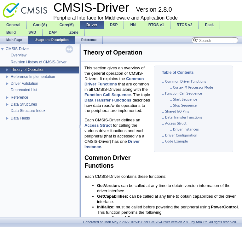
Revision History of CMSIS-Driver (38, 62)
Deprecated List (24, 90)
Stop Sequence (185, 105)
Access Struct (176, 123)
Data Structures (24, 104)
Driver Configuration (181, 135)
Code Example (176, 141)
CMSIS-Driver (17, 49)
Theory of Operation (27, 69)
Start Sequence (185, 99)
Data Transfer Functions (183, 117)
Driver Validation (24, 83)
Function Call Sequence (183, 93)
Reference (19, 97)
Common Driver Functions (185, 81)
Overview (18, 55)
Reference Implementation (33, 76)
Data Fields (20, 118)
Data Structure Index (28, 110)
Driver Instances (186, 129)
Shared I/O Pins (177, 111)
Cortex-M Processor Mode (193, 87)
